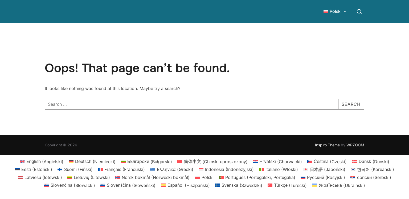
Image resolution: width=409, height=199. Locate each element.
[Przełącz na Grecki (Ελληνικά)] (172, 169)
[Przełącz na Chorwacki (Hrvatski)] (277, 161)
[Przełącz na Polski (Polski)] (204, 177)
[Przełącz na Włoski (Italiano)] (278, 169)
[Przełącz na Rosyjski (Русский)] (323, 177)
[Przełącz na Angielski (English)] (41, 161)
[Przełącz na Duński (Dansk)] (370, 161)
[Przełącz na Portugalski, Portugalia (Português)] (257, 177)
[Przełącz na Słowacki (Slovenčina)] (69, 185)
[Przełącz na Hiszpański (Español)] (185, 185)
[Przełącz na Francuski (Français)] (121, 169)
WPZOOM (355, 145)
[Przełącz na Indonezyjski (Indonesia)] (226, 169)
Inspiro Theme (327, 145)
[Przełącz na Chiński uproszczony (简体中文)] (212, 161)
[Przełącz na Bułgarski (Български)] (146, 161)
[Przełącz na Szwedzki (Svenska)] (238, 185)
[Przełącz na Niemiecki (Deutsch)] (92, 161)
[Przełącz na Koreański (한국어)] (372, 169)
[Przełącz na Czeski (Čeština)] (327, 161)
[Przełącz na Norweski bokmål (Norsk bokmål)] (152, 177)
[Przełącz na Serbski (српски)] (371, 177)
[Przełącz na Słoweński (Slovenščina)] (128, 185)
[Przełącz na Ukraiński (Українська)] (338, 185)
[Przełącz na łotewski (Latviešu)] (39, 177)
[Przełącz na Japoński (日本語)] (324, 169)
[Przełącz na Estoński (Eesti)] (33, 169)
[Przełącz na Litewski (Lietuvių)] (89, 177)
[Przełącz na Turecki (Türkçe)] (287, 185)
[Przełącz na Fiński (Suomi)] (75, 169)
